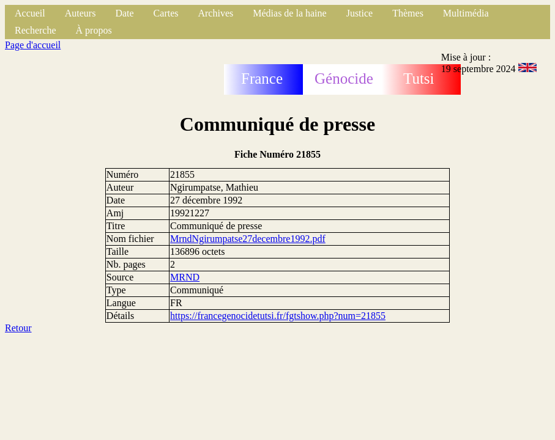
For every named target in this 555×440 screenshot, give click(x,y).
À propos (94, 30)
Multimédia (466, 13)
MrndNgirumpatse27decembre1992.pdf (248, 238)
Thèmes (407, 13)
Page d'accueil (33, 45)
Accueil (30, 13)
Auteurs (80, 13)
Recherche (35, 30)
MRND (184, 277)
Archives (215, 13)
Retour (18, 328)
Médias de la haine (289, 13)
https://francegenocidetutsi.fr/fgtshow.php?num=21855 (278, 315)
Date (124, 13)
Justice (359, 13)
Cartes (166, 13)
